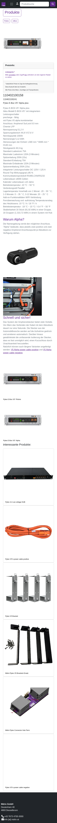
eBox (15, 21)
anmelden (12, 75)
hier (25, 75)
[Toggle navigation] (11, 4)
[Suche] (34, 4)
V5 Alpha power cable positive (24, 350)
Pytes (6, 21)
